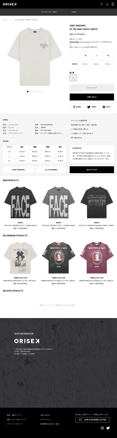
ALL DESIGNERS (51, 170)
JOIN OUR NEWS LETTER (95, 420)
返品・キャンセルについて (16, 419)
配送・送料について (14, 415)
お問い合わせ (92, 97)
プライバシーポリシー (15, 424)
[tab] (28, 92)
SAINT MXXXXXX (78, 26)
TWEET (91, 107)
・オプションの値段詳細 (78, 121)
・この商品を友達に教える (79, 129)
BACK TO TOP (92, 170)
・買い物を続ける (76, 138)
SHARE (77, 107)
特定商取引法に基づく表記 (49, 424)
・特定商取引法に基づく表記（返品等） (84, 125)
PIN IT (107, 107)
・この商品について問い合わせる (81, 133)
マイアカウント (45, 419)
